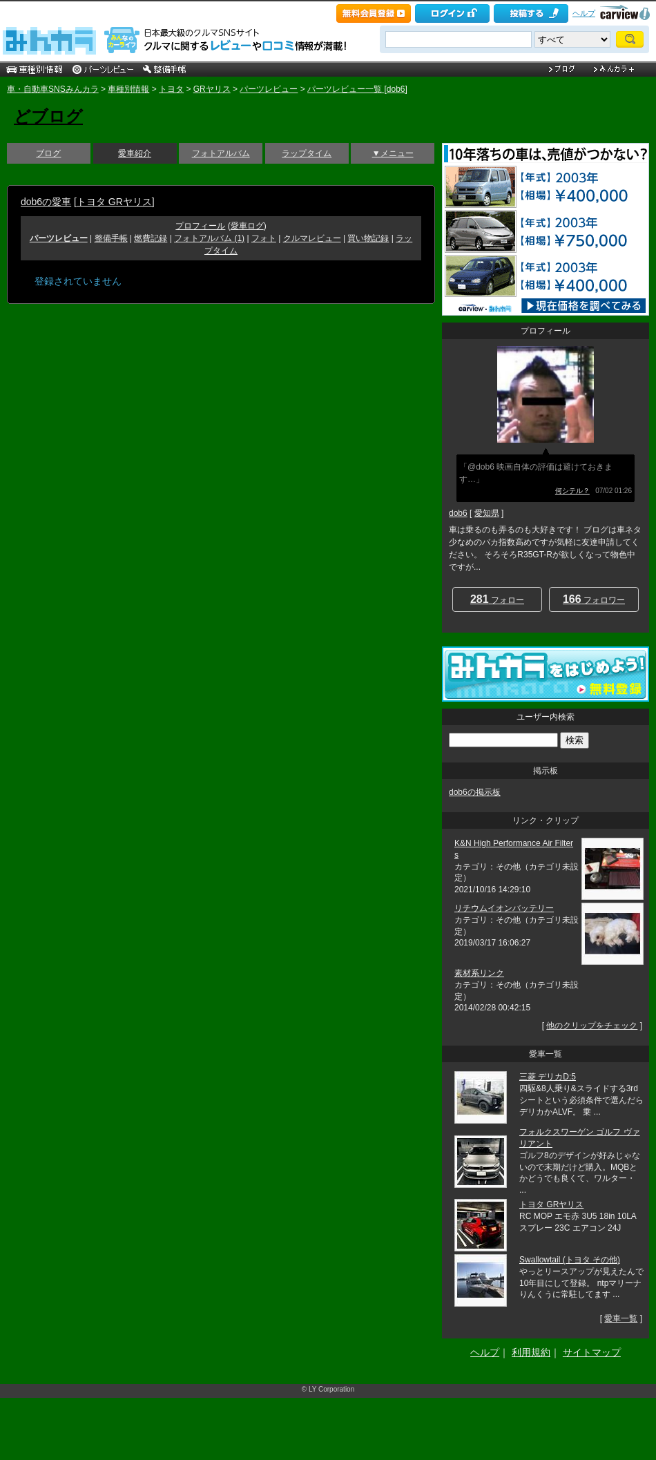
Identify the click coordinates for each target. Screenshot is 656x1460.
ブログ (48, 153)
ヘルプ (583, 13)
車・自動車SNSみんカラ (53, 89)
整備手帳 (111, 238)
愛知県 (486, 513)
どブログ (48, 116)
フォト (263, 238)
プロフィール (200, 226)
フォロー (497, 599)
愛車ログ (247, 226)
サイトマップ (592, 1352)
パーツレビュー (269, 89)
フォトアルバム (221, 153)
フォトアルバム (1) (209, 238)
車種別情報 (128, 89)
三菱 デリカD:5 (547, 1077)
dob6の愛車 (46, 201)
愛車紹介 (134, 153)
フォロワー (594, 599)
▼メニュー (393, 153)
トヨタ (171, 89)
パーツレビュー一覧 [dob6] (357, 89)
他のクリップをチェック (591, 1025)
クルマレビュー (312, 238)
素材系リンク (479, 973)
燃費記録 (150, 238)
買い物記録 (368, 238)
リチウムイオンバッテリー (504, 908)
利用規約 (531, 1352)
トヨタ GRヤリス (114, 201)
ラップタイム (306, 153)
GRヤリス (212, 89)
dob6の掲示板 (475, 792)
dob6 (458, 513)
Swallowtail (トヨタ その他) (569, 1260)
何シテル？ (572, 490)
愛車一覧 (620, 1318)
